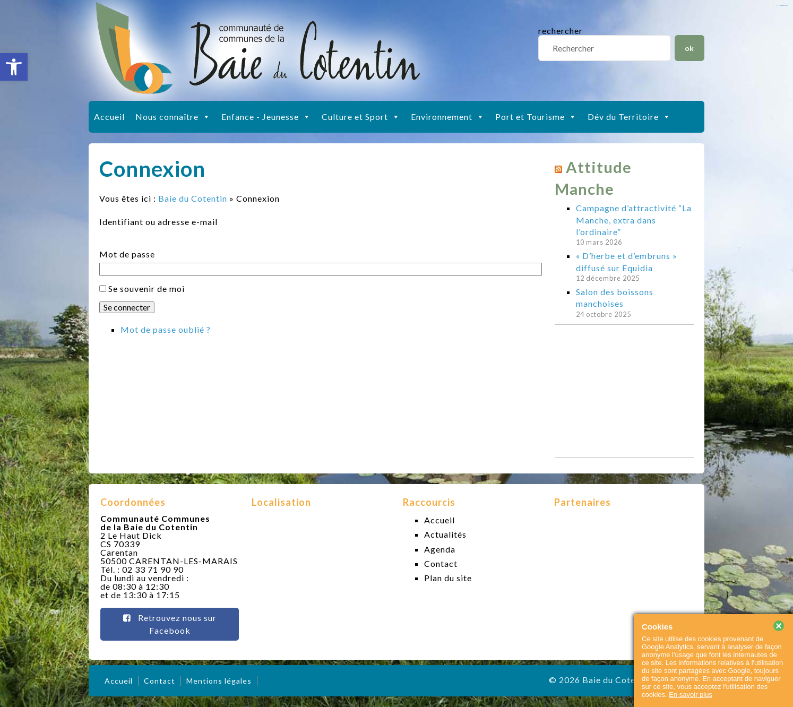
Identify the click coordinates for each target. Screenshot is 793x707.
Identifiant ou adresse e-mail (158, 222)
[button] (14, 67)
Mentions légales (219, 680)
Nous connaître (173, 117)
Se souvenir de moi (146, 288)
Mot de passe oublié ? (165, 329)
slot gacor (784, 5)
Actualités (445, 534)
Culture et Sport (361, 117)
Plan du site (448, 578)
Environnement (448, 117)
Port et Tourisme (536, 117)
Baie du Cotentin (192, 198)
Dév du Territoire (629, 117)
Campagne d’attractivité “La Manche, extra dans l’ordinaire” (634, 220)
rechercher (560, 30)
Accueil (109, 116)
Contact (441, 563)
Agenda (439, 549)
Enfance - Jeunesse (266, 117)
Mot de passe (127, 254)
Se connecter (127, 307)
